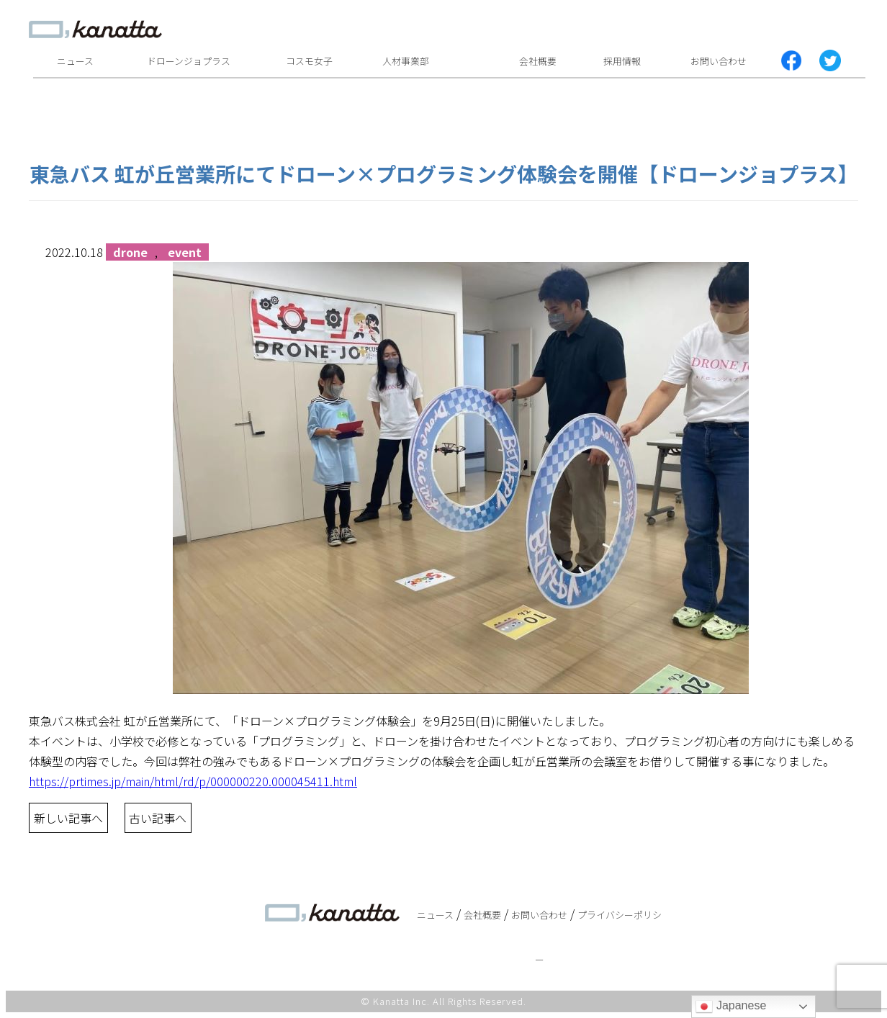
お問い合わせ (718, 61)
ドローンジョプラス (188, 61)
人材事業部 (405, 61)
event (185, 252)
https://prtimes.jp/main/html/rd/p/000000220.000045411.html (193, 781)
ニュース (75, 61)
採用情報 (622, 61)
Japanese (730, 1006)
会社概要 (538, 61)
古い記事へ (157, 817)
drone (130, 252)
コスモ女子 (309, 61)
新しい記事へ (68, 817)
